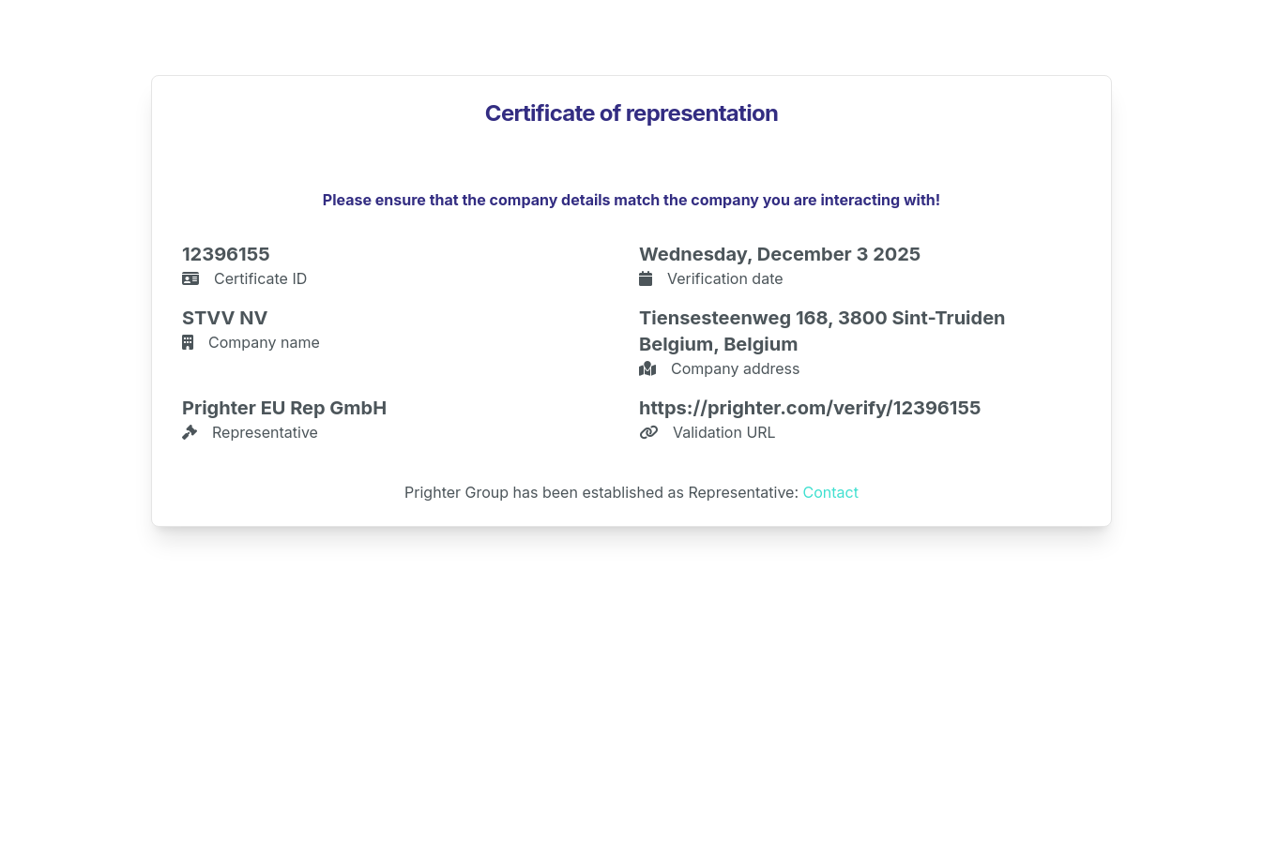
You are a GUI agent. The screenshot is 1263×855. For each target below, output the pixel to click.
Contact (831, 492)
